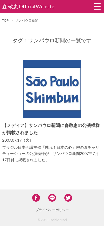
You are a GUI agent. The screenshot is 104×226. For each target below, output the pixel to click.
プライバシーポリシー (52, 210)
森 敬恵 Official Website (28, 6)
